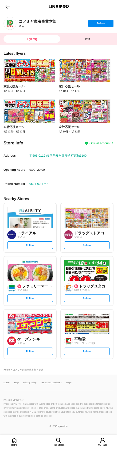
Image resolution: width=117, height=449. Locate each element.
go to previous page (7, 6)
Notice (7, 383)
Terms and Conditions (51, 383)
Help (16, 383)
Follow (101, 24)
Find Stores (58, 445)
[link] (10, 23)
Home (14, 445)
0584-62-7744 (38, 184)
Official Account (100, 143)
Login (68, 383)
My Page (102, 445)
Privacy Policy (29, 383)
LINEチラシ (58, 6)
